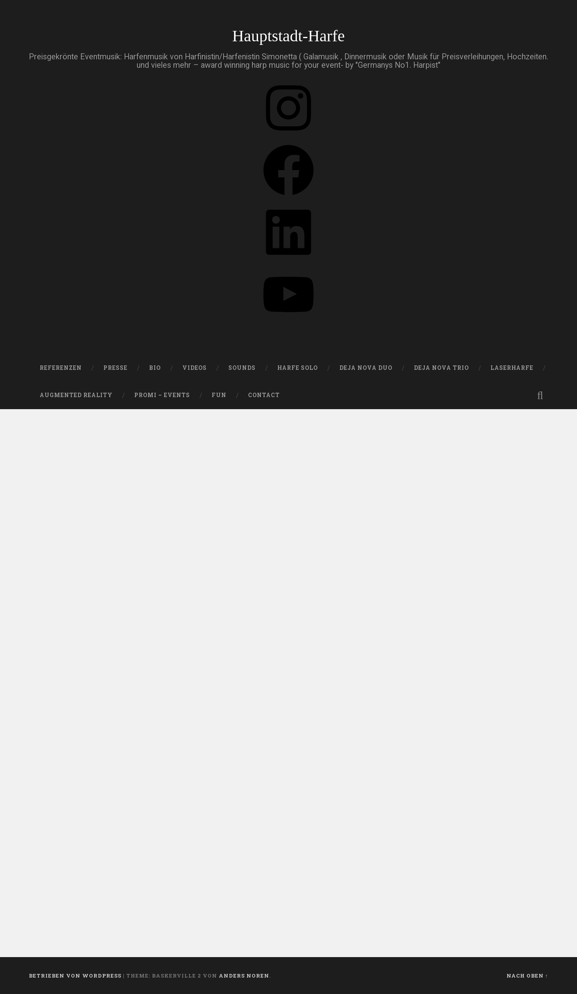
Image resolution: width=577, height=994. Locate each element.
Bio (155, 367)
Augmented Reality (76, 395)
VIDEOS (194, 367)
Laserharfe (511, 367)
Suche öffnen (540, 395)
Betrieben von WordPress (75, 975)
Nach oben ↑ (527, 975)
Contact (264, 395)
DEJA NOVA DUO (365, 367)
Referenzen (61, 367)
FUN (219, 395)
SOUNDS (242, 367)
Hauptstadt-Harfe (288, 36)
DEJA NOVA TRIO (441, 367)
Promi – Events (162, 395)
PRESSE (115, 367)
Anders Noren (244, 975)
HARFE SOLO (297, 367)
